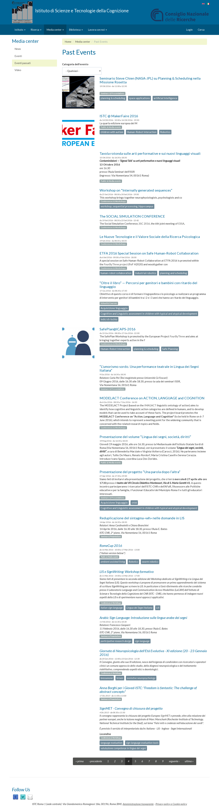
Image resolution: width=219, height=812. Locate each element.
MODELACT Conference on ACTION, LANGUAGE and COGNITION (152, 398)
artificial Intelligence (165, 98)
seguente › (174, 761)
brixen (120, 678)
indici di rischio (109, 319)
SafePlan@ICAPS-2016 (118, 329)
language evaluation (111, 742)
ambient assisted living (113, 561)
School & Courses (109, 303)
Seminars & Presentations (112, 93)
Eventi (18, 56)
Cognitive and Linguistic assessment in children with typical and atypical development (149, 313)
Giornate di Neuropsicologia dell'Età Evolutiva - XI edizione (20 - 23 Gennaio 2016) (153, 653)
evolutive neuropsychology (141, 678)
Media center (55, 29)
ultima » (189, 761)
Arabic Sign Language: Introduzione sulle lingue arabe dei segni (143, 618)
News (18, 48)
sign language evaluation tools (142, 742)
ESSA (181, 223)
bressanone (107, 678)
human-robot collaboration (116, 273)
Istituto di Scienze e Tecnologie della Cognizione (82, 10)
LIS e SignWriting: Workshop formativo (127, 571)
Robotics (165, 132)
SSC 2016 (144, 223)
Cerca (201, 29)
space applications (139, 98)
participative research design (116, 641)
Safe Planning (170, 348)
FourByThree (177, 336)
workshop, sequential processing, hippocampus (127, 206)
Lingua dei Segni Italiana (139, 607)
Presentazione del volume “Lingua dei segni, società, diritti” (145, 437)
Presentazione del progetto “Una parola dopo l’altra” (140, 472)
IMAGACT (150, 405)
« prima (80, 761)
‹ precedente (95, 761)
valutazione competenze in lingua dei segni (123, 748)
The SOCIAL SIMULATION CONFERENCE (132, 216)
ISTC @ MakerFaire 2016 (119, 116)
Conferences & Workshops (113, 201)
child (134, 502)
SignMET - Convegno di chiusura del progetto (131, 708)
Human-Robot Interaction (141, 132)
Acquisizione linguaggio (114, 308)
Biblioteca (76, 29)
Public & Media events (111, 127)
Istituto (20, 29)
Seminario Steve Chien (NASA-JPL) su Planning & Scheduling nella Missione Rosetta (150, 80)
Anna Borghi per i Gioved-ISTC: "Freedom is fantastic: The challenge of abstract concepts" (148, 690)
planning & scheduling (113, 98)
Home (68, 41)
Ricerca (36, 29)
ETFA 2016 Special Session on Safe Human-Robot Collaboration (149, 253)
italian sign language (112, 607)
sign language (142, 641)
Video (18, 70)
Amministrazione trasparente (138, 803)
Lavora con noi (97, 29)
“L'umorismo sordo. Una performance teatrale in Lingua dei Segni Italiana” (149, 368)
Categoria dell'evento (75, 64)
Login (189, 29)
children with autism (112, 132)
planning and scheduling (173, 273)
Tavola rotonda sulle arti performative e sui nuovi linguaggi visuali (150, 153)
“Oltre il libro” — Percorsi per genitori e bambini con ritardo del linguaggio (148, 285)
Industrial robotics (145, 273)
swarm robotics (150, 561)
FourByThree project (116, 264)
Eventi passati (23, 63)
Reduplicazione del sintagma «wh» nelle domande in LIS (142, 518)
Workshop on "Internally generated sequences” (136, 190)
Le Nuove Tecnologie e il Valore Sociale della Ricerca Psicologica (150, 236)
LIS (157, 607)
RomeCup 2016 (111, 545)
